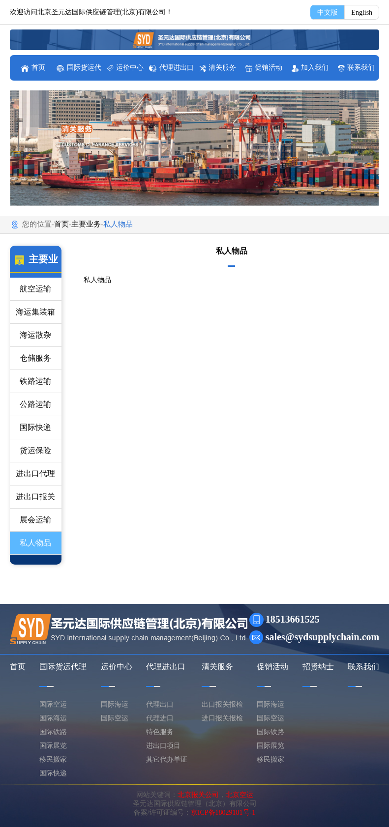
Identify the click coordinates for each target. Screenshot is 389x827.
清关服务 (217, 67)
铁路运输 (35, 381)
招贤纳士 (318, 666)
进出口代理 (35, 473)
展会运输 (35, 519)
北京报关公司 (198, 794)
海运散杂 (35, 335)
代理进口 (160, 718)
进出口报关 (35, 496)
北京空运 (239, 794)
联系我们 (356, 67)
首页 (33, 67)
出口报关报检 (222, 704)
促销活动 (264, 67)
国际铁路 (53, 732)
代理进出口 (171, 67)
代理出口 (160, 704)
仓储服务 (35, 358)
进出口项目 (163, 745)
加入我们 (310, 67)
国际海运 (53, 718)
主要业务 (86, 224)
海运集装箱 (35, 312)
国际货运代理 (63, 666)
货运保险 (35, 450)
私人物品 (35, 543)
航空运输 (35, 289)
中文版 (327, 12)
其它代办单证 (166, 759)
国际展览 (53, 745)
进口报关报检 (222, 718)
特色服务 (160, 732)
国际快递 (35, 427)
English (361, 12)
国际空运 (53, 704)
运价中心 (125, 67)
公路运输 (35, 404)
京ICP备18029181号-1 (223, 812)
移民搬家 (53, 759)
